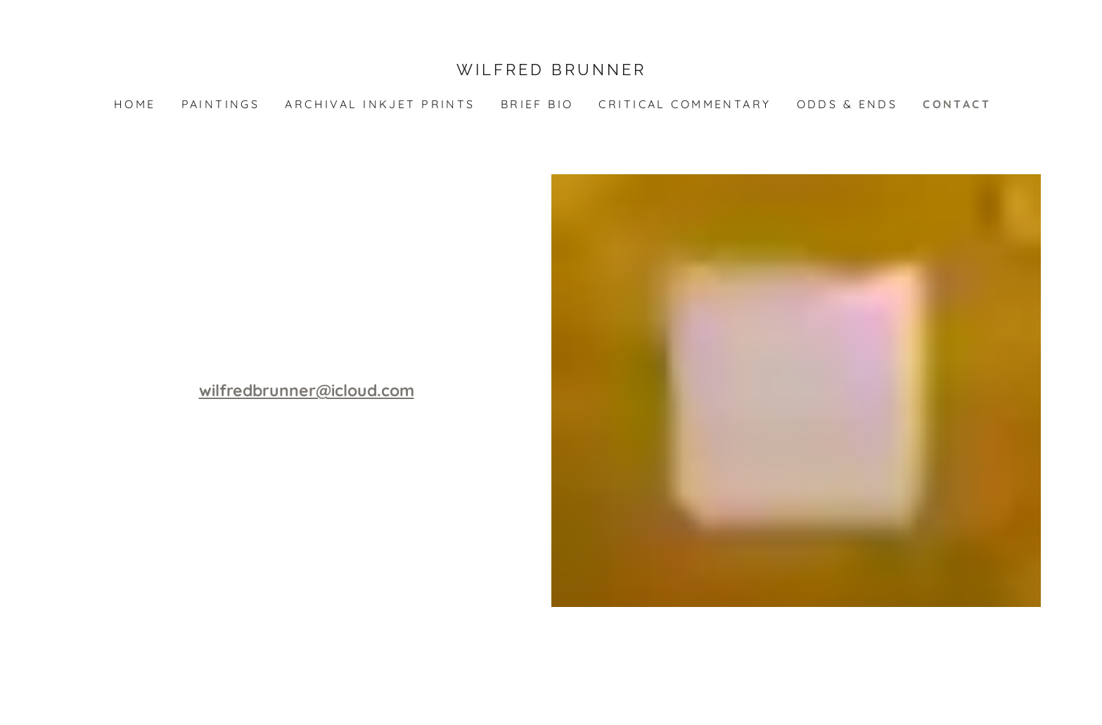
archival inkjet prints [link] (380, 104)
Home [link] (135, 104)
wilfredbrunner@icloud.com (306, 390)
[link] (551, 71)
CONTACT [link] (957, 104)
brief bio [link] (537, 104)
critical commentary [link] (684, 104)
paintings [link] (220, 104)
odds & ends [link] (847, 104)
